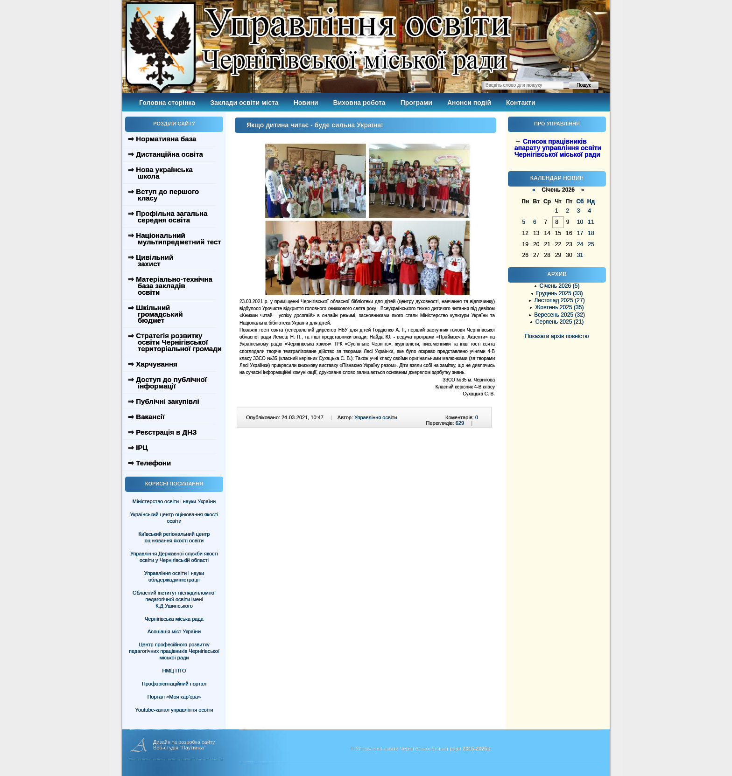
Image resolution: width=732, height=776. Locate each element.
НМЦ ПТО (174, 670)
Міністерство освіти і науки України (174, 501)
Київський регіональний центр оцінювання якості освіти (174, 537)
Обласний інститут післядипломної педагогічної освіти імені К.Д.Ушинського (174, 599)
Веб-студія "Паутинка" (179, 747)
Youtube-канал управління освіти (174, 710)
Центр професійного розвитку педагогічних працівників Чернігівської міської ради (174, 651)
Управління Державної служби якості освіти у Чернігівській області (174, 557)
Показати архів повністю (557, 336)
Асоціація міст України (174, 631)
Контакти (520, 102)
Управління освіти (375, 417)
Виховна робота (359, 102)
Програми (416, 102)
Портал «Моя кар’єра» (174, 697)
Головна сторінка (167, 102)
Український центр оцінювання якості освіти (174, 518)
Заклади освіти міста (244, 102)
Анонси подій (469, 102)
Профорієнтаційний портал (174, 683)
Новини (306, 102)
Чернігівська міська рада (174, 619)
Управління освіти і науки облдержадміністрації (174, 576)
